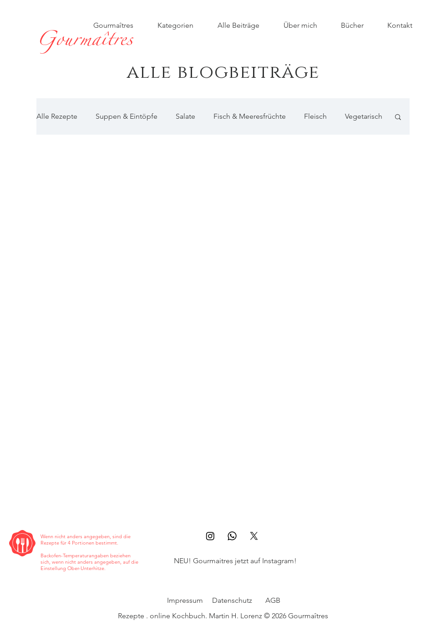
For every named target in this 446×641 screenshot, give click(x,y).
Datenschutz (232, 600)
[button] (398, 117)
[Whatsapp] (232, 535)
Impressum (185, 600)
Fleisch (315, 116)
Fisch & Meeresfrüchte (249, 116)
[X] (253, 535)
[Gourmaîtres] (84, 42)
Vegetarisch (363, 116)
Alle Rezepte (56, 116)
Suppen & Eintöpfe (126, 116)
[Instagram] (210, 535)
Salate (185, 116)
